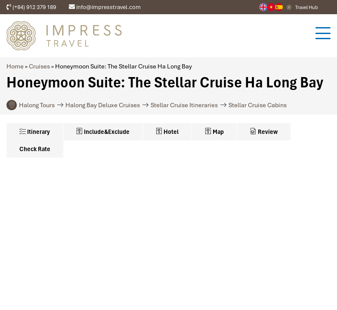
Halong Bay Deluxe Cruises (102, 105)
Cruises (39, 66)
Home (15, 66)
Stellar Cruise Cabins (258, 105)
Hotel (167, 132)
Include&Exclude (103, 132)
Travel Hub (306, 7)
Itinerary (34, 132)
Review (264, 132)
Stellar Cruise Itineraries (184, 105)
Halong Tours (37, 105)
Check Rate (34, 149)
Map (214, 132)
